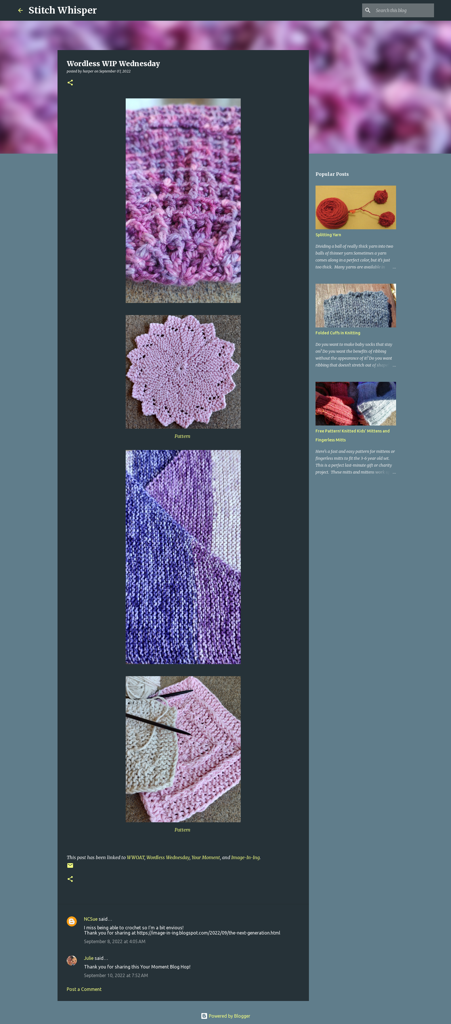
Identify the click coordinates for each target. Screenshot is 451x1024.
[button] (70, 83)
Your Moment (206, 857)
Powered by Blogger (225, 1016)
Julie (88, 958)
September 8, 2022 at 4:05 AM (115, 941)
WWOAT (135, 857)
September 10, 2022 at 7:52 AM (116, 975)
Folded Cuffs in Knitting (338, 333)
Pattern (182, 436)
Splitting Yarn (328, 234)
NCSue (91, 919)
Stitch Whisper (62, 10)
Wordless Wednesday (168, 857)
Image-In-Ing (245, 857)
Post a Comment (84, 989)
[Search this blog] (404, 10)
